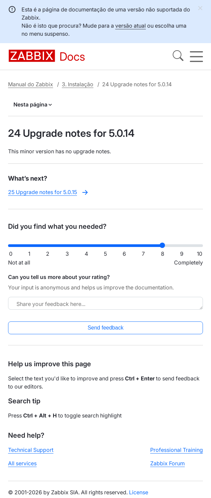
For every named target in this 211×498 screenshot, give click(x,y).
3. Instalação (77, 84)
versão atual (130, 25)
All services (22, 463)
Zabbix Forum (167, 463)
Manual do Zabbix (30, 84)
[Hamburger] (196, 56)
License (138, 492)
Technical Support (30, 449)
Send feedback (106, 328)
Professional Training (176, 449)
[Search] (178, 56)
